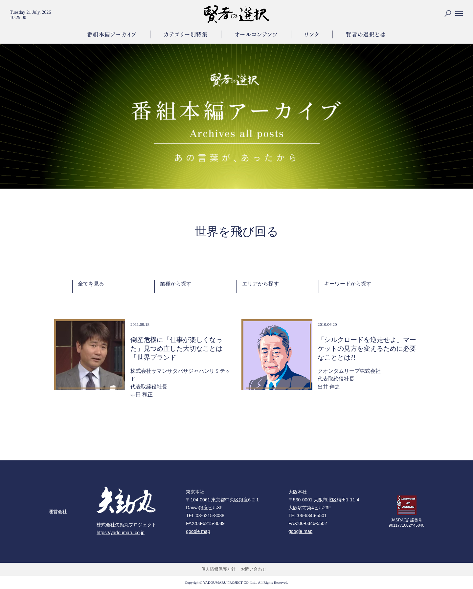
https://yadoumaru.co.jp (121, 532)
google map (198, 531)
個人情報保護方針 (218, 569)
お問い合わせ (253, 569)
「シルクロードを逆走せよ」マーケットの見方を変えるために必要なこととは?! (367, 348)
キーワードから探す (348, 283)
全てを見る (91, 283)
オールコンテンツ (256, 34)
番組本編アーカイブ (112, 34)
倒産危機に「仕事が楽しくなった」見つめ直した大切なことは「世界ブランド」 (176, 348)
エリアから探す (260, 283)
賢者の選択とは (366, 34)
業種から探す (175, 283)
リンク (312, 34)
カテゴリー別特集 (186, 34)
